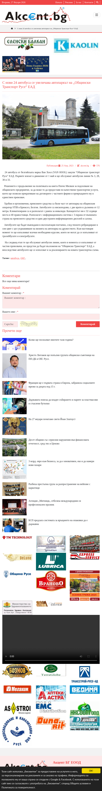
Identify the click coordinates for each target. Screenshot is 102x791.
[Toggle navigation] (96, 15)
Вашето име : (10, 311)
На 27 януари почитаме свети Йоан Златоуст (51, 419)
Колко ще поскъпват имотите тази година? (50, 339)
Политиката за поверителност (18, 787)
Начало (58, 2)
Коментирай (88, 324)
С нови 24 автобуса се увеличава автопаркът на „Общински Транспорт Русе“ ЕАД (47, 28)
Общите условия (79, 783)
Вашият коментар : (13, 293)
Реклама (69, 2)
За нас (78, 2)
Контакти (89, 2)
